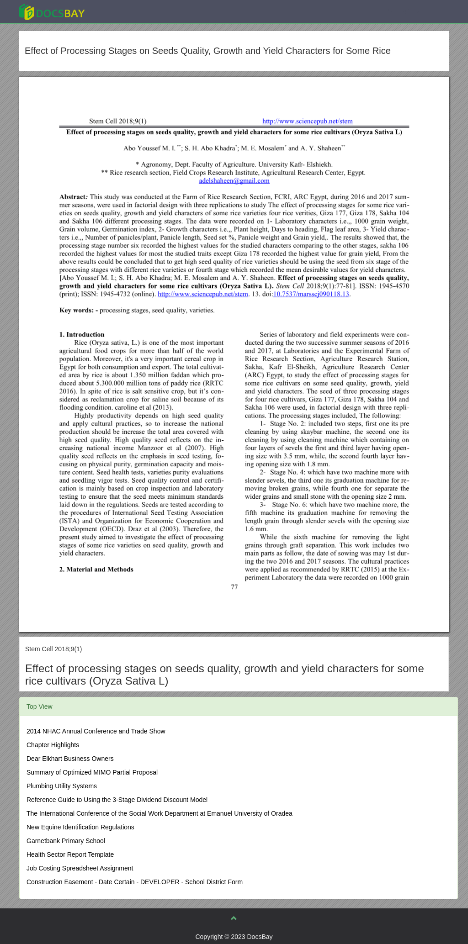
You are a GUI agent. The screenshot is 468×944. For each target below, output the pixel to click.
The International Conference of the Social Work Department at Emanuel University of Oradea (159, 813)
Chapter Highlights (53, 745)
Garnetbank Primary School (66, 840)
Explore (120, 11)
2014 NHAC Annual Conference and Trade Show (96, 731)
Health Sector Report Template (70, 854)
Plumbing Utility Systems (62, 786)
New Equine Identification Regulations (80, 827)
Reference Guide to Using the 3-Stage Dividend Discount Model (117, 799)
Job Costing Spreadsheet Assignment (80, 868)
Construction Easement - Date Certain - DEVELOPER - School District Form (135, 882)
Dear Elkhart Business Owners (70, 758)
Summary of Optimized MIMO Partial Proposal (92, 772)
